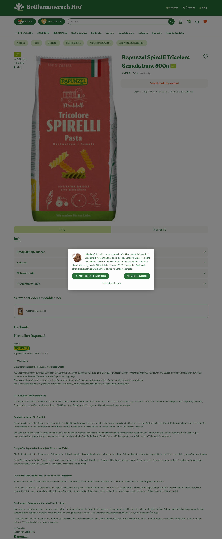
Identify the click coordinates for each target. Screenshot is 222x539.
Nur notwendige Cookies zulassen (90, 276)
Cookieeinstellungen (111, 283)
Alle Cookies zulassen (137, 276)
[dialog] (111, 269)
